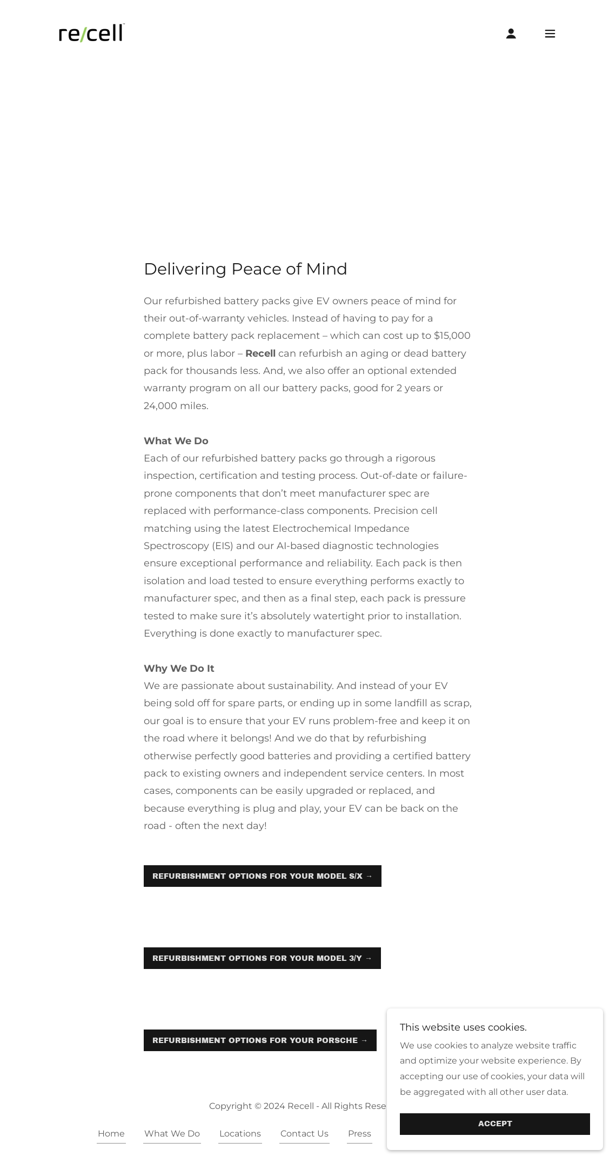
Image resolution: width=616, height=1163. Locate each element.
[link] (91, 33)
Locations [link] (240, 1133)
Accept (495, 1124)
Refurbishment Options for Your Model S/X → (262, 876)
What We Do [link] (172, 1133)
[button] (511, 33)
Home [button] (111, 1133)
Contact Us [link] (304, 1133)
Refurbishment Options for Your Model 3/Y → (262, 958)
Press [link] (359, 1133)
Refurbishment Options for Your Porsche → (260, 1041)
